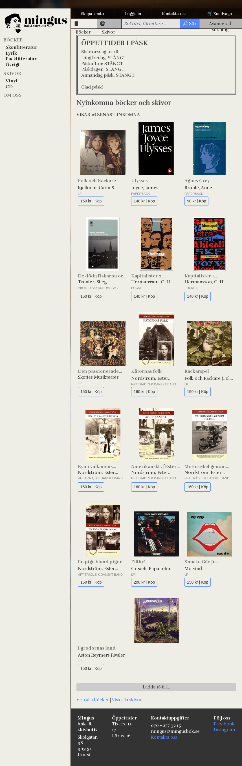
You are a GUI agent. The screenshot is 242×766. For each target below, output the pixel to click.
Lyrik (11, 53)
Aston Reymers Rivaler (101, 655)
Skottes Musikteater (98, 377)
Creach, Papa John (150, 568)
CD (9, 87)
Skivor (12, 73)
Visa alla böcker (92, 700)
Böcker (13, 40)
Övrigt (13, 65)
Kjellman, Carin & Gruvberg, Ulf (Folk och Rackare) (102, 188)
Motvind (193, 568)
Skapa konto (92, 13)
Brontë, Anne (198, 188)
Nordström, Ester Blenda (149, 378)
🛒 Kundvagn (219, 13)
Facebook (224, 724)
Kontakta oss (174, 13)
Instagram (224, 730)
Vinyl (11, 81)
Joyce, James (144, 188)
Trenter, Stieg (92, 282)
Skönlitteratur (21, 47)
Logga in (133, 13)
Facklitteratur (21, 59)
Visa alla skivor (127, 700)
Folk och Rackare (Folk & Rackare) (208, 378)
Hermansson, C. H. (151, 282)
